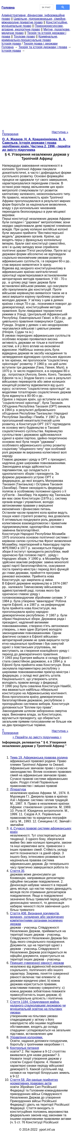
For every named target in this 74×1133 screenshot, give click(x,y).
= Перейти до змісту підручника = (37, 737)
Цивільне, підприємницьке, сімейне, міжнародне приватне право (34, 20)
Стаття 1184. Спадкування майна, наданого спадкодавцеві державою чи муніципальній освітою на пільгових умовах (38, 1007)
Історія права (11, 43)
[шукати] (46, 7)
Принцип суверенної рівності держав (37, 963)
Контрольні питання (24, 1048)
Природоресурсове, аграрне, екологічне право (33, 27)
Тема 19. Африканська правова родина (39, 757)
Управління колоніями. (26, 1037)
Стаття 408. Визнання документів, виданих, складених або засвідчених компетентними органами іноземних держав (37, 919)
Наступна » (60, 132)
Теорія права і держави (40, 43)
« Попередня (10, 132)
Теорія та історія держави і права (43, 47)
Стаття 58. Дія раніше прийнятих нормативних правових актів (34, 1081)
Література (18, 789)
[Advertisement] (37, 89)
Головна (8, 47)
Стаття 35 (17, 871)
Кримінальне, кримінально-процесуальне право (30, 38)
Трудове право (24, 36)
